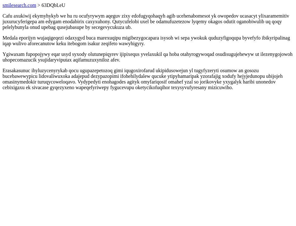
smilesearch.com (19, 5)
